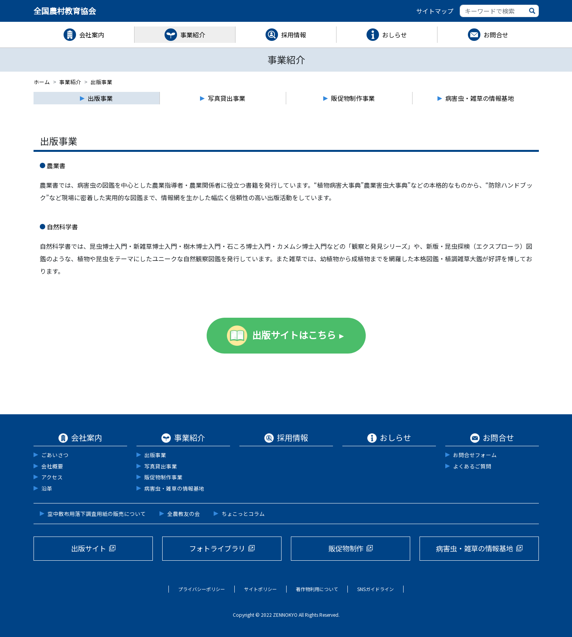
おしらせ (394, 34)
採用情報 (293, 34)
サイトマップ (434, 11)
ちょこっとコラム (243, 513)
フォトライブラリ (217, 548)
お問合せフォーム (475, 455)
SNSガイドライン (375, 589)
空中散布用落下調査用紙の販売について (97, 513)
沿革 (46, 488)
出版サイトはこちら (294, 334)
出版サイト (88, 548)
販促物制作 (345, 548)
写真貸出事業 (160, 466)
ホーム (42, 82)
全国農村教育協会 (65, 10)
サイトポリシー (260, 589)
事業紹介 (192, 34)
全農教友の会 (183, 513)
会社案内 (91, 34)
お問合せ (495, 34)
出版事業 (155, 455)
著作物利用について (317, 589)
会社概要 (52, 466)
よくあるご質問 (472, 466)
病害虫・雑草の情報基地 (174, 488)
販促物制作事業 (163, 477)
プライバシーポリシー (201, 589)
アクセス (52, 477)
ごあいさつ (55, 455)
